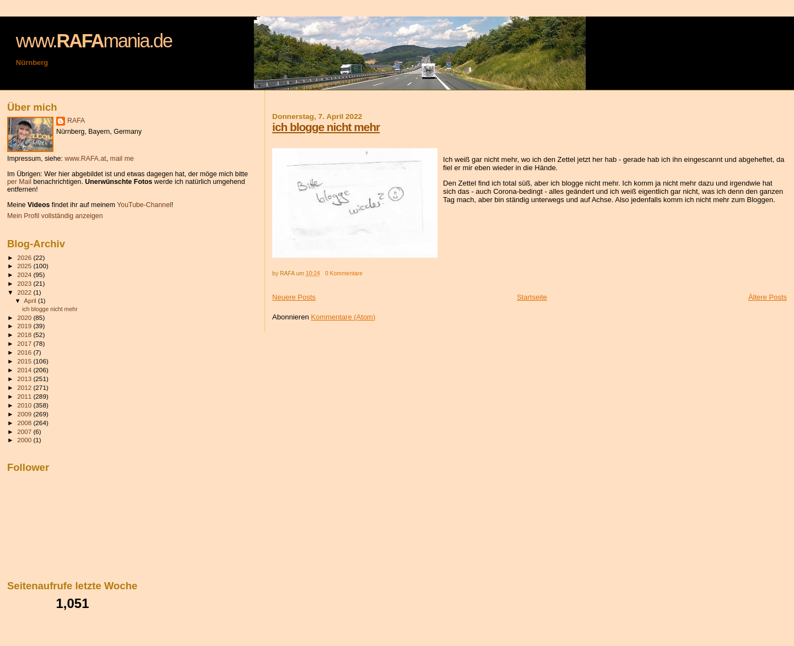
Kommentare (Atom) (343, 317)
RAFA (76, 120)
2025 (25, 265)
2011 (25, 396)
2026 (25, 257)
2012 (25, 387)
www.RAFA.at (85, 158)
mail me (122, 158)
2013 (25, 378)
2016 (25, 352)
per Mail (19, 182)
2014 (25, 369)
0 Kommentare (344, 273)
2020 (25, 317)
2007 (25, 431)
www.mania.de (94, 40)
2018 (25, 334)
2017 (25, 343)
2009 (25, 413)
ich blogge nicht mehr (326, 127)
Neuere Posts (294, 297)
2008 (25, 422)
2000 (25, 439)
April (31, 300)
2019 (25, 325)
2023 (25, 283)
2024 (25, 274)
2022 (25, 292)
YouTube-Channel (144, 205)
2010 (25, 405)
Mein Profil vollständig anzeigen (55, 216)
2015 (25, 361)
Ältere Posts (767, 297)
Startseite (532, 297)
